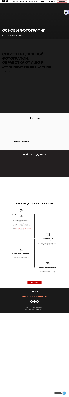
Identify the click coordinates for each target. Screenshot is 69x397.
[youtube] (34, 386)
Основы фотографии (24, 30)
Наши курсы (21, 2)
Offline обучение (29, 2)
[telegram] (54, 2)
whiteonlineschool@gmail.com (34, 381)
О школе (42, 2)
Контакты (47, 2)
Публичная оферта (42, 390)
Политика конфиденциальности (30, 390)
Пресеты (36, 2)
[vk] (52, 2)
